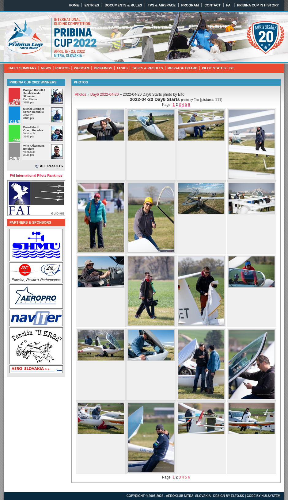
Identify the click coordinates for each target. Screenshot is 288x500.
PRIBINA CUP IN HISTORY (258, 5)
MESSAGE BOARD (182, 68)
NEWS (46, 68)
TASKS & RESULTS (147, 68)
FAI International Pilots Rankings (36, 175)
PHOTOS (62, 68)
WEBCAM (81, 68)
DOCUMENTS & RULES (123, 5)
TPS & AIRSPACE (162, 5)
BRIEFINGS (103, 68)
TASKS (121, 68)
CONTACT (212, 5)
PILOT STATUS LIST (218, 68)
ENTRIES (92, 5)
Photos (80, 94)
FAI (228, 5)
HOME (74, 5)
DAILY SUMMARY (22, 68)
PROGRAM (190, 5)
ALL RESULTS (51, 166)
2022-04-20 (104, 94)
